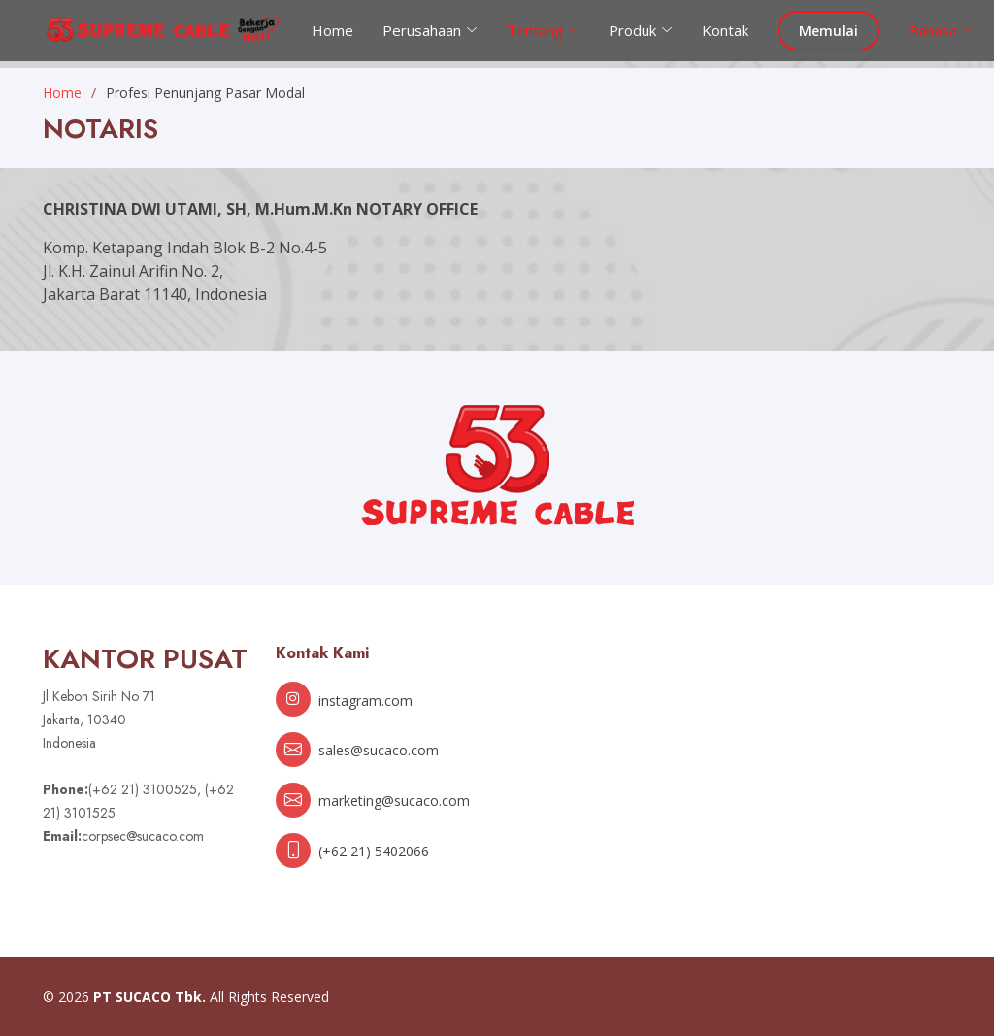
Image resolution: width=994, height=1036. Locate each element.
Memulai (828, 30)
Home (332, 30)
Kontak (725, 30)
